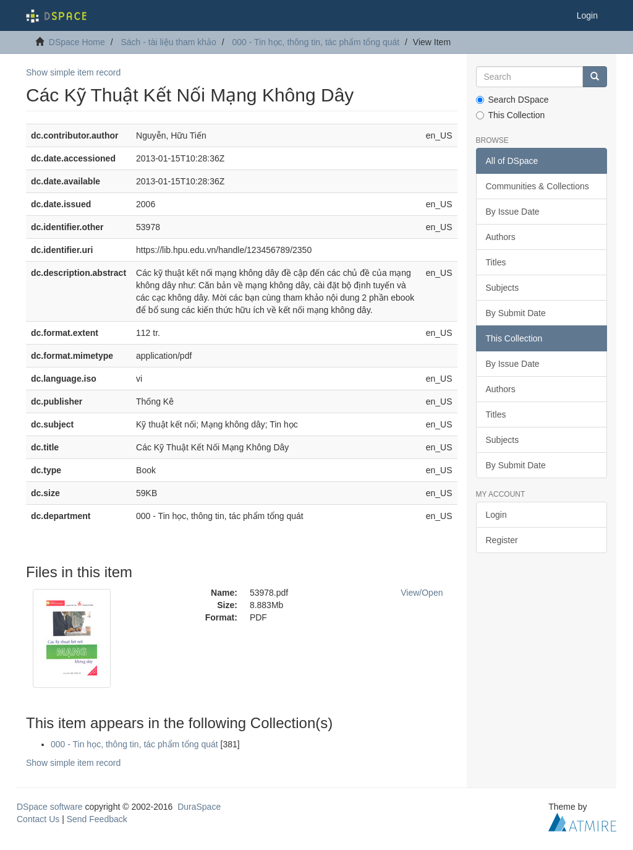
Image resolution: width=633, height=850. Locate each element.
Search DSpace (512, 100)
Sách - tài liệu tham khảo (168, 42)
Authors (501, 237)
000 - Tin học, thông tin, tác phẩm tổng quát (315, 42)
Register (502, 540)
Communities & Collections (537, 186)
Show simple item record (73, 72)
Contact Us (38, 819)
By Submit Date (516, 313)
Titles (496, 262)
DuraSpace (199, 807)
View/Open (422, 593)
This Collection (510, 115)
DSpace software (50, 807)
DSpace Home (77, 42)
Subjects (502, 288)
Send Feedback (97, 819)
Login (496, 515)
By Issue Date (513, 212)
